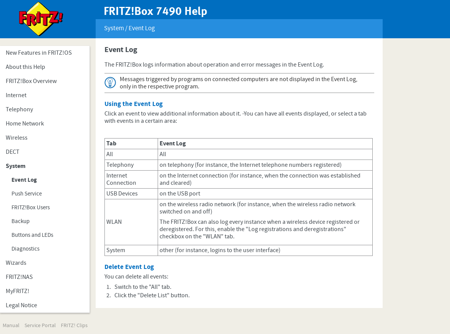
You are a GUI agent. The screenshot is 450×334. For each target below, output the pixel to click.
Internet (16, 95)
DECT (13, 152)
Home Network (25, 123)
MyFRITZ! (17, 291)
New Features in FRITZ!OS (39, 53)
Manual (11, 325)
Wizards (16, 263)
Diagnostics (25, 249)
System (16, 166)
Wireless (17, 138)
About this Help (25, 67)
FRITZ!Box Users (30, 207)
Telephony (19, 109)
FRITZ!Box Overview (31, 81)
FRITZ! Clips (74, 325)
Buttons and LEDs (32, 235)
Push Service (26, 193)
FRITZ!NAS (19, 277)
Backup (20, 221)
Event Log (24, 180)
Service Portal (40, 325)
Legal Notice (21, 305)
